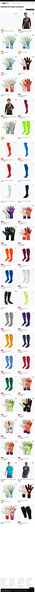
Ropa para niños (11, 585)
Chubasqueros (28, 581)
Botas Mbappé (3, 582)
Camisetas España (29, 578)
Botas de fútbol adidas (4, 585)
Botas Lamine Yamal (4, 584)
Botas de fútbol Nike (12, 578)
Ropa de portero (28, 584)
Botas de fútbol (3, 578)
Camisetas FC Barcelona (21, 581)
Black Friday (28, 585)
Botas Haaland (3, 581)
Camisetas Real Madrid (21, 579)
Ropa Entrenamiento (21, 586)
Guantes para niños (12, 582)
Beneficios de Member (17, 0)
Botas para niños (11, 581)
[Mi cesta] (33, 3)
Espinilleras (28, 582)
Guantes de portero (21, 578)
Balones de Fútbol (12, 579)
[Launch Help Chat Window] (31, 588)
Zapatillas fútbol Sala (4, 579)
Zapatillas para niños (12, 584)
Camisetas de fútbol (29, 579)
